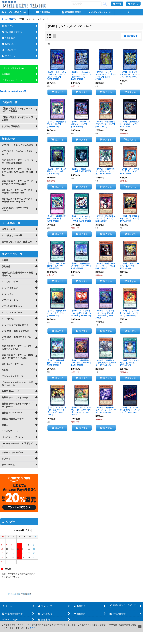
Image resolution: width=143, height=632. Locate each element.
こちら (32, 628)
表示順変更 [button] (131, 36)
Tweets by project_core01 (13, 91)
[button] (128, 12)
